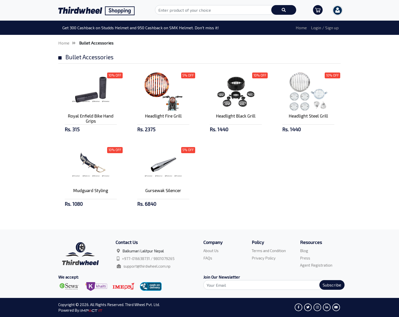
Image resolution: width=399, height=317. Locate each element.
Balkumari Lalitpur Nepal (143, 251)
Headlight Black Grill (235, 115)
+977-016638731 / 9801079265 (148, 258)
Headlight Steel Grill (308, 115)
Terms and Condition (269, 250)
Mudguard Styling (90, 190)
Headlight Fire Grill (163, 115)
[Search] (271, 285)
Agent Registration (316, 265)
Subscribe (332, 284)
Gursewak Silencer (163, 190)
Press (305, 258)
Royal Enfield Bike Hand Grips (90, 118)
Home (301, 27)
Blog (304, 250)
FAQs (207, 258)
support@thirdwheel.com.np (146, 266)
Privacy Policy (264, 258)
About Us (211, 250)
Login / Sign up (325, 27)
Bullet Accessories (96, 42)
